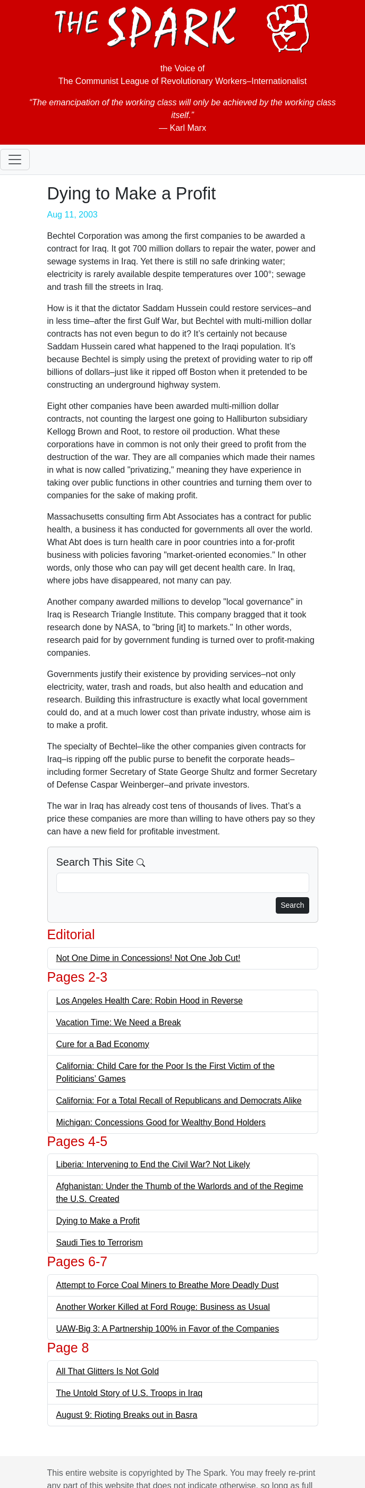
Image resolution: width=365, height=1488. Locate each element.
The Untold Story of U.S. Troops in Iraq (129, 1393)
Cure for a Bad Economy (102, 1044)
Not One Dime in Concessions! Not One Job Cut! (148, 958)
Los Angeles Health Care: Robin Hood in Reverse (149, 1000)
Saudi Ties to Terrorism (99, 1242)
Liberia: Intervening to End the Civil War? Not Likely (153, 1164)
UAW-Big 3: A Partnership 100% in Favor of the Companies (167, 1328)
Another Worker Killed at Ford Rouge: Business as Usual (163, 1306)
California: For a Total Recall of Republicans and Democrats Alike (179, 1100)
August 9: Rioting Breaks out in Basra (127, 1414)
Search (292, 905)
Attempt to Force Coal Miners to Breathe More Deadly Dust (167, 1285)
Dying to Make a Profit (98, 1220)
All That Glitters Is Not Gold (107, 1371)
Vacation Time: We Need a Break (118, 1022)
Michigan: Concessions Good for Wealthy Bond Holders (161, 1122)
